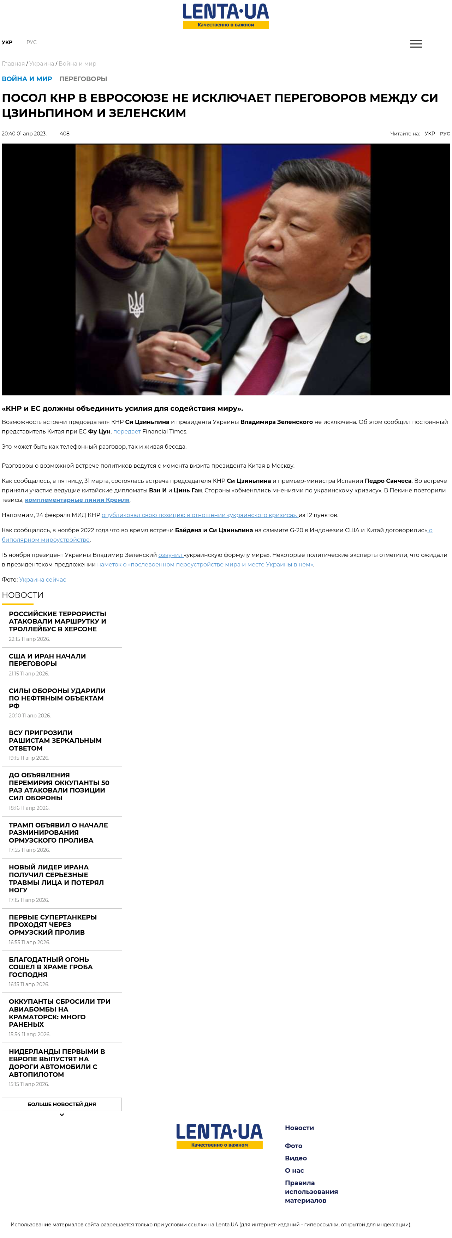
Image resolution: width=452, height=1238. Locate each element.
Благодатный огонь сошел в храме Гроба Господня (51, 967)
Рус (31, 42)
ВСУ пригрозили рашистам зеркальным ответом (55, 740)
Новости (299, 1128)
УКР (430, 134)
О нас (294, 1171)
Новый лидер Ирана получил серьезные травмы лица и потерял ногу (56, 878)
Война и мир (77, 63)
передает (127, 431)
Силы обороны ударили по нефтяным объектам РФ (57, 698)
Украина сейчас (42, 579)
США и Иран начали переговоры (47, 660)
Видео (296, 1158)
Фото (294, 1146)
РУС (445, 134)
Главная (13, 63)
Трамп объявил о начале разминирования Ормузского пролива (58, 832)
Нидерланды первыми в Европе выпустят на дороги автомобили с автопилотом (57, 1063)
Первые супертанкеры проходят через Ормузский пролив (53, 925)
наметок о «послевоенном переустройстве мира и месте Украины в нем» (204, 564)
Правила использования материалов (311, 1191)
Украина (41, 63)
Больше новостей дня (62, 1104)
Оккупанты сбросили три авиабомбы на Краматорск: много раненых (60, 1013)
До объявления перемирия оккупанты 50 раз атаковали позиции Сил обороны (59, 786)
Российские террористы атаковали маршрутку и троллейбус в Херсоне (57, 621)
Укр (7, 42)
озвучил (171, 555)
